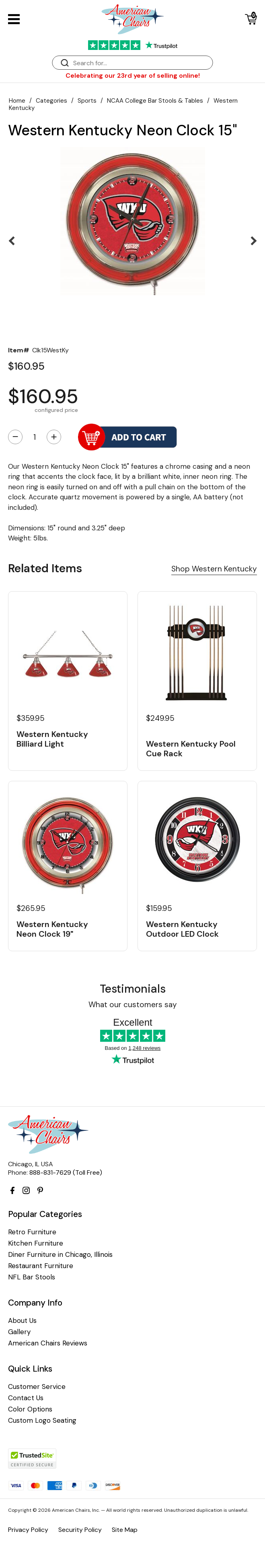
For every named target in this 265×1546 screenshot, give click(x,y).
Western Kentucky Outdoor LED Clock (182, 929)
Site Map (125, 1529)
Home (17, 101)
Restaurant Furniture (40, 1265)
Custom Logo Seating (42, 1420)
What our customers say (132, 1005)
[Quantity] (35, 437)
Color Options (30, 1409)
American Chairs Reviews (47, 1343)
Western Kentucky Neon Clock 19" (52, 929)
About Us (22, 1320)
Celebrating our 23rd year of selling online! (133, 75)
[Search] (141, 63)
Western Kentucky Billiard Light (52, 739)
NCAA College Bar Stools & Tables (155, 101)
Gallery (19, 1332)
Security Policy (80, 1529)
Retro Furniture (32, 1232)
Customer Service (37, 1386)
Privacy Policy (28, 1529)
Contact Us (25, 1398)
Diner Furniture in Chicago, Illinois (60, 1254)
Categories (51, 101)
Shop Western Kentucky (214, 569)
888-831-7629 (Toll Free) (65, 1172)
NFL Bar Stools (31, 1277)
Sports (87, 101)
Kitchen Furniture (35, 1243)
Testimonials (133, 988)
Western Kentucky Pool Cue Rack (191, 748)
